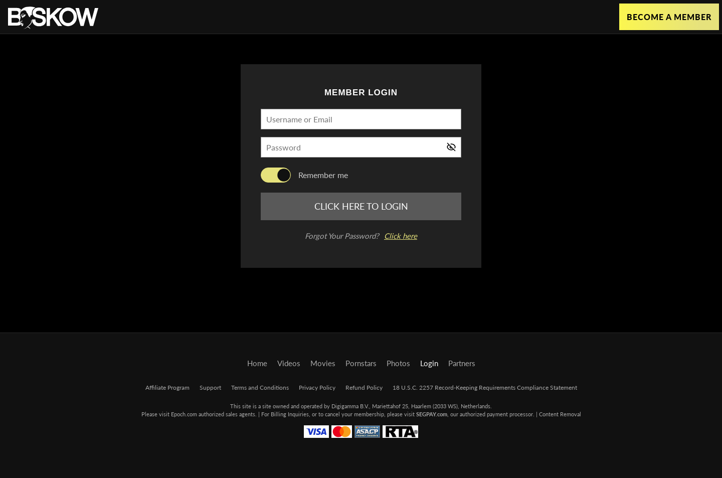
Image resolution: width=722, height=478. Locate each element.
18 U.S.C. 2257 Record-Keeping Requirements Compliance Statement (485, 387)
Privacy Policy (317, 387)
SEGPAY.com (431, 414)
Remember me (323, 175)
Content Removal (560, 414)
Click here (400, 235)
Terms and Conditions (260, 387)
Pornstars (361, 363)
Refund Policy (364, 387)
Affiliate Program (167, 387)
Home (257, 363)
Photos (398, 363)
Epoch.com (184, 414)
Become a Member (669, 17)
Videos (288, 363)
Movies (322, 363)
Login (429, 363)
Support (210, 387)
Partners (461, 363)
